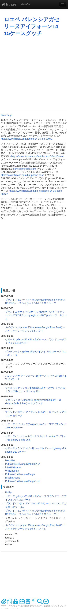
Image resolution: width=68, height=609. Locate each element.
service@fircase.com (24, 168)
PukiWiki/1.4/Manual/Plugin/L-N (22, 481)
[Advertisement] (32, 73)
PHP (8, 492)
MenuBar (26, 4)
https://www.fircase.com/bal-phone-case (22, 175)
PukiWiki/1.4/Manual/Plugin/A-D (22, 463)
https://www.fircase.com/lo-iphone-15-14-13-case (37, 156)
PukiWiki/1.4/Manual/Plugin (20, 474)
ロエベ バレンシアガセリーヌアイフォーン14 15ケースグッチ (31, 26)
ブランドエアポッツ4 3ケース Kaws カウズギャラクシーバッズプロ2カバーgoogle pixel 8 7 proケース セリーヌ (36, 315)
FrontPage (6, 115)
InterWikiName (13, 467)
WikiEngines (12, 470)
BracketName (12, 477)
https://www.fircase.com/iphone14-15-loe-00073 (26, 138)
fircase (9, 4)
